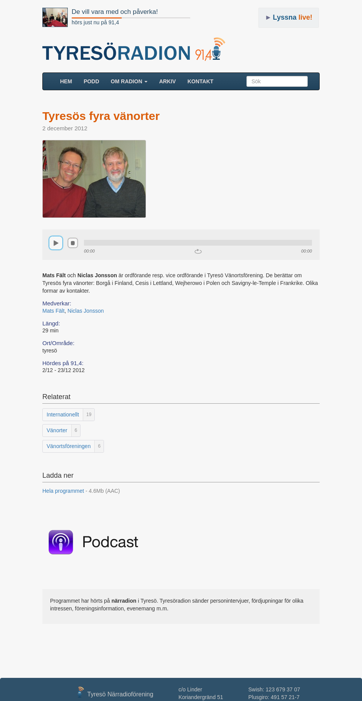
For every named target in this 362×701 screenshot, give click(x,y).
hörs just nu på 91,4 (95, 22)
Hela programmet (81, 491)
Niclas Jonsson (85, 311)
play (56, 243)
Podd (91, 81)
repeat (198, 251)
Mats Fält (53, 311)
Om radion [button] (129, 81)
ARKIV (167, 81)
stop (72, 243)
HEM (69, 80)
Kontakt (200, 81)
